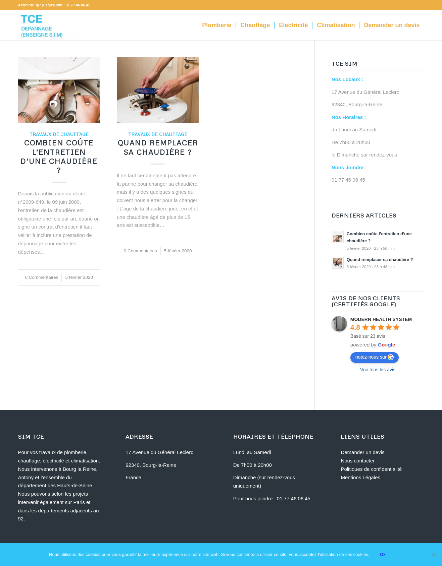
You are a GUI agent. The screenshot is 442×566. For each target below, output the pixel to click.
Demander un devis (362, 452)
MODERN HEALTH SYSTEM (381, 319)
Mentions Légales (360, 477)
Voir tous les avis (377, 369)
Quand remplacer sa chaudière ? (158, 147)
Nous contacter (358, 460)
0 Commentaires (41, 277)
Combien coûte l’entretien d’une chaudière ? (58, 156)
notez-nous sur (374, 357)
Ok (383, 554)
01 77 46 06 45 (78, 5)
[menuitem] (217, 25)
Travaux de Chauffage (59, 134)
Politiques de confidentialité (371, 469)
